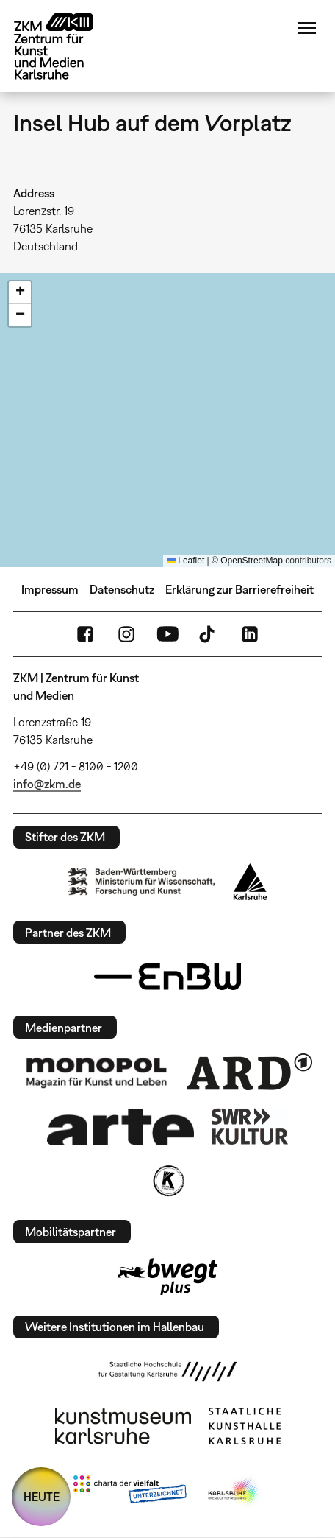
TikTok (208, 634)
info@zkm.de (47, 783)
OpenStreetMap (251, 560)
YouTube (167, 634)
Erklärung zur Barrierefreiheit (239, 589)
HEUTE (42, 1496)
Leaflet (185, 560)
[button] (20, 292)
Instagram (126, 634)
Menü (307, 28)
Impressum (50, 589)
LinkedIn (249, 634)
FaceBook (85, 634)
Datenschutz (122, 589)
